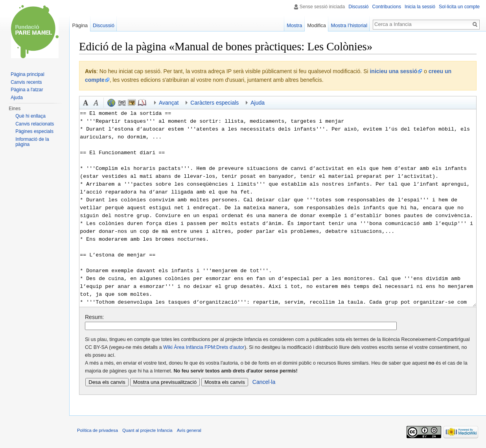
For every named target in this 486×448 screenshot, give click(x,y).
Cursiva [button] (96, 103)
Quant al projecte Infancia (147, 430)
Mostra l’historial (349, 25)
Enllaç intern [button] (121, 103)
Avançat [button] (169, 103)
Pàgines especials (34, 131)
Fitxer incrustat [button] (132, 103)
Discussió (358, 6)
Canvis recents (26, 82)
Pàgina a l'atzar (27, 89)
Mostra (294, 25)
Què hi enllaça (30, 116)
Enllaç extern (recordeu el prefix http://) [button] (111, 103)
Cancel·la (263, 382)
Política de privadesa (97, 430)
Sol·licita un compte (459, 6)
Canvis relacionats (34, 124)
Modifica (316, 25)
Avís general (189, 430)
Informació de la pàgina (32, 141)
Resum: (94, 317)
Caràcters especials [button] (214, 103)
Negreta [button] (86, 103)
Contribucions (386, 6)
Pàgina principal (27, 74)
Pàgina (80, 25)
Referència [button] (142, 103)
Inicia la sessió (420, 6)
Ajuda (17, 97)
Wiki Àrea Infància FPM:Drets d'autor (204, 347)
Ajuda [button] (257, 103)
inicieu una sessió (393, 71)
